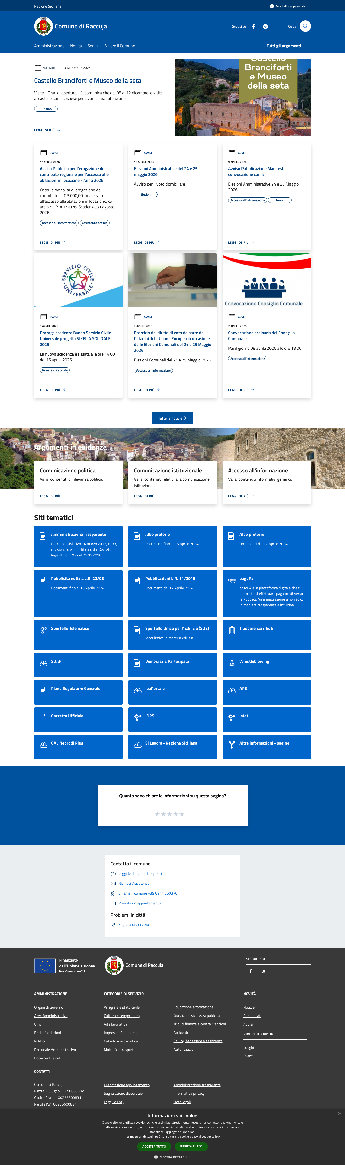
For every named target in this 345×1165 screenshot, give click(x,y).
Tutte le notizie (172, 418)
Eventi (248, 1056)
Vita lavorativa (115, 1024)
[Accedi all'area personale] (287, 6)
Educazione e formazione (193, 1007)
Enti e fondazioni (47, 1032)
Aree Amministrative (51, 1015)
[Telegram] (263, 26)
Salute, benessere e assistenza (198, 1041)
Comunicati (252, 1015)
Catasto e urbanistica (121, 1041)
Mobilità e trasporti (119, 1049)
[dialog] (172, 1137)
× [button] (339, 1114)
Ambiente (181, 1032)
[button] (172, 1157)
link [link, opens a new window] (217, 1137)
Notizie (48, 67)
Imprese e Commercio (121, 1032)
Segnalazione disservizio (123, 1093)
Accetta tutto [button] (154, 1147)
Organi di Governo (48, 1007)
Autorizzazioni (185, 1049)
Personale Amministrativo (55, 1049)
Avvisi (49, 153)
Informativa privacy (189, 1093)
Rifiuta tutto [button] (191, 1146)
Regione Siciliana (47, 6)
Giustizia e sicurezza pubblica (197, 1015)
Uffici (38, 1024)
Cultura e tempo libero (122, 1015)
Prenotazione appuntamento (127, 1085)
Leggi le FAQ (114, 1102)
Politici (39, 1041)
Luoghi (248, 1047)
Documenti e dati (47, 1058)
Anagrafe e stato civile (122, 1007)
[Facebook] (251, 26)
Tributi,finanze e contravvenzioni (200, 1024)
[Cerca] (305, 26)
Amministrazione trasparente (197, 1085)
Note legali (182, 1102)
